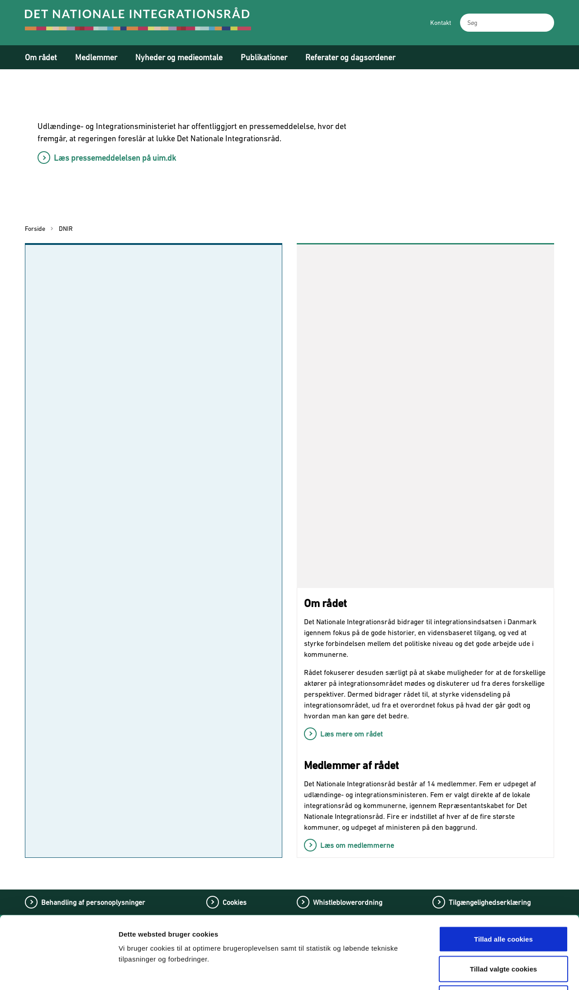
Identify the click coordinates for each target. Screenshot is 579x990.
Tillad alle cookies (503, 871)
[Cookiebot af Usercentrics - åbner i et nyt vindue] (58, 972)
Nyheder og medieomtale (179, 57)
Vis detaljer (474, 972)
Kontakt (440, 22)
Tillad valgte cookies (503, 901)
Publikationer (264, 57)
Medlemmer (96, 57)
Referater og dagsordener (350, 57)
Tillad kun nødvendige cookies (503, 930)
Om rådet (41, 57)
